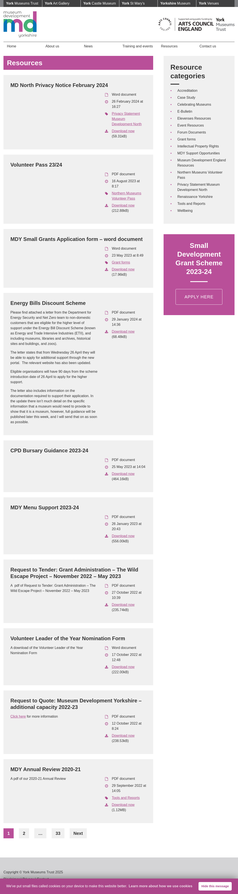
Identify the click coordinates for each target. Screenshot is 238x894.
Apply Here (198, 296)
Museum (175, 3)
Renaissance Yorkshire (195, 197)
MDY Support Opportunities (198, 153)
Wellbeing (185, 210)
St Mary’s (133, 3)
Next (78, 833)
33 (58, 833)
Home (11, 46)
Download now (123, 131)
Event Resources (190, 125)
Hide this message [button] (215, 886)
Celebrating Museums (194, 104)
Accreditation (187, 90)
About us (52, 46)
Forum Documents (191, 132)
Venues (209, 3)
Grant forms (121, 262)
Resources (169, 46)
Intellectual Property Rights (198, 146)
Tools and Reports (126, 798)
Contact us (208, 46)
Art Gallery (57, 3)
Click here (18, 716)
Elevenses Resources (194, 118)
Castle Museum (99, 3)
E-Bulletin (184, 111)
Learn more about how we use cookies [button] (160, 886)
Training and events (138, 46)
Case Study (186, 97)
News (88, 46)
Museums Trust (22, 3)
